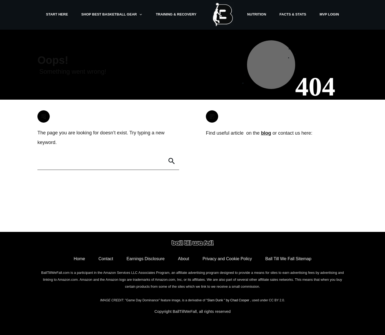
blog (266, 133)
